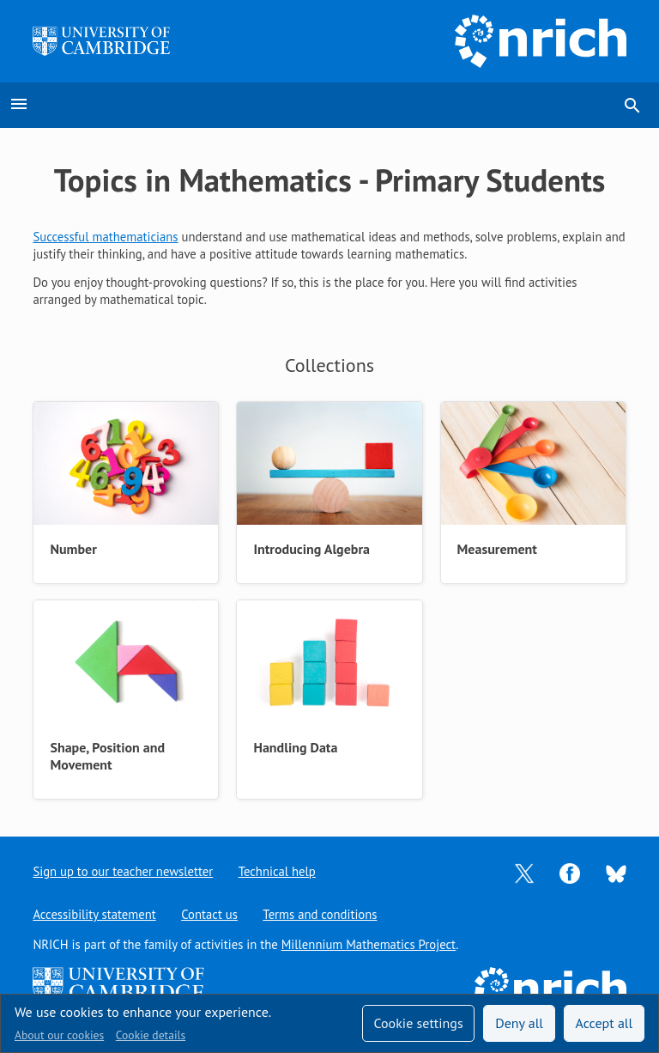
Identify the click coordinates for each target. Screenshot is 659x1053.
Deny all (519, 1023)
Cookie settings (418, 1023)
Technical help (277, 871)
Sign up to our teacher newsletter (123, 871)
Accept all (604, 1023)
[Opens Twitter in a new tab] (524, 872)
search (632, 105)
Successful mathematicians (105, 236)
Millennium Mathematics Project (368, 944)
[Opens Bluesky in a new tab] (616, 872)
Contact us (209, 914)
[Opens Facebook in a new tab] (569, 872)
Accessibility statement (94, 914)
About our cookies (59, 1035)
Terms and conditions (320, 914)
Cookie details (150, 1035)
